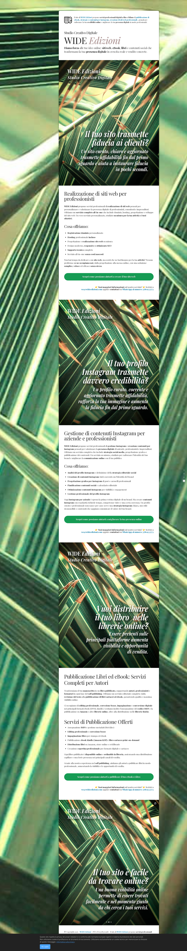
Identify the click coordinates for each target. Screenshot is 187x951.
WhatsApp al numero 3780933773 (138, 289)
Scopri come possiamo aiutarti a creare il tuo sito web (108, 276)
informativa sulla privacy (65, 942)
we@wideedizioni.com (91, 289)
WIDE (86, 17)
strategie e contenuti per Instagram (94, 20)
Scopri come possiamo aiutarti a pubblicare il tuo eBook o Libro (108, 776)
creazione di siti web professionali (123, 20)
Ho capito (45, 947)
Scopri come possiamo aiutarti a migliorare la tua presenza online (109, 519)
